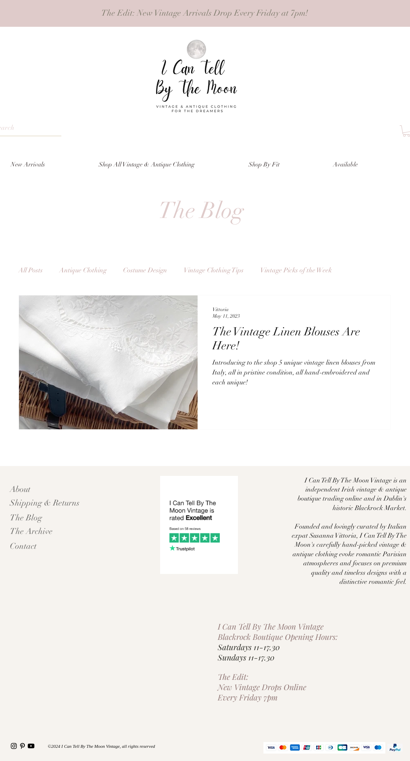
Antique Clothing (83, 270)
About (20, 489)
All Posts (31, 270)
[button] (284, 164)
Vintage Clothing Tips (214, 270)
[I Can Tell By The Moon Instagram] (14, 746)
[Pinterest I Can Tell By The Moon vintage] (22, 746)
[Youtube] (31, 746)
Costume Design (145, 270)
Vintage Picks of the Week (296, 270)
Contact (23, 546)
